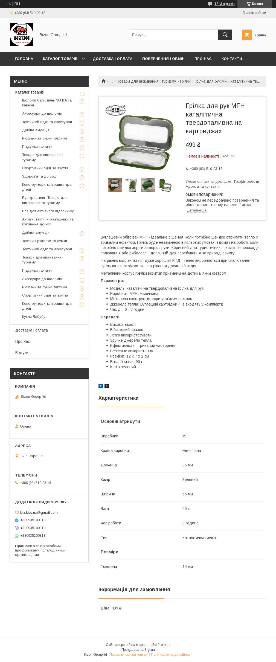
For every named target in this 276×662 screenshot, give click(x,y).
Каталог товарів (60, 59)
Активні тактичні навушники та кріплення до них (48, 221)
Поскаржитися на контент (129, 655)
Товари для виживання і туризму (146, 81)
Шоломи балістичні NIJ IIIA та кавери (47, 102)
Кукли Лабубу (33, 317)
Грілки (185, 81)
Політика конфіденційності (172, 655)
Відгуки (21, 352)
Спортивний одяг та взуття (45, 168)
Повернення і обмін (163, 59)
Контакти (232, 59)
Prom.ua (164, 645)
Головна (24, 59)
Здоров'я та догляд (39, 176)
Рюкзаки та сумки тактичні (44, 138)
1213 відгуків (224, 4)
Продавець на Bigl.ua (138, 650)
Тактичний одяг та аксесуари (47, 122)
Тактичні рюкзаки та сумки (44, 241)
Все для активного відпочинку (48, 211)
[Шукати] (225, 35)
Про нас (203, 59)
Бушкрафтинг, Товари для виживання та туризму (44, 200)
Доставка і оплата (112, 59)
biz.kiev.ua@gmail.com (39, 512)
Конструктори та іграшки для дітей (47, 186)
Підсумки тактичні (37, 146)
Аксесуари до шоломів (42, 113)
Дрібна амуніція (36, 130)
